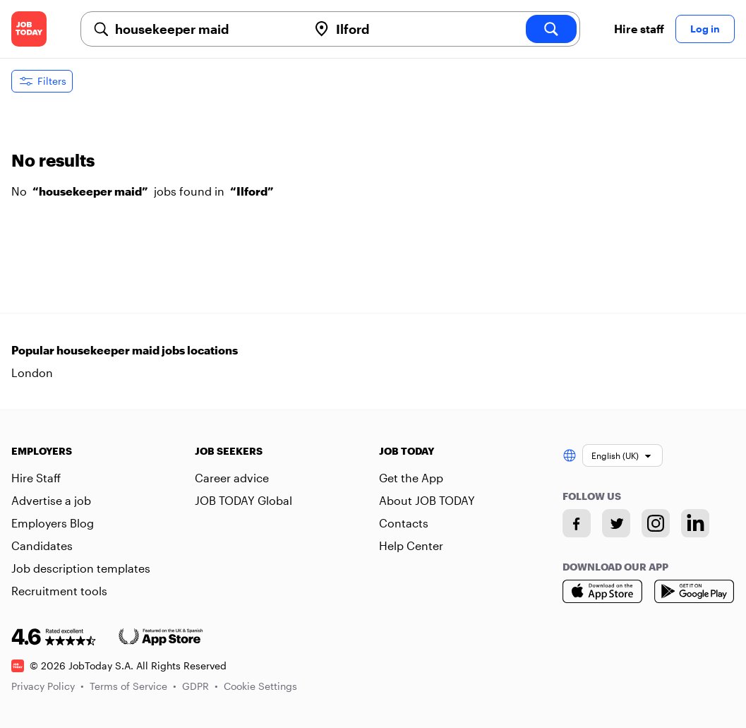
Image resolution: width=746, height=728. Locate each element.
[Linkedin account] (695, 523)
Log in (705, 29)
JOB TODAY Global (243, 500)
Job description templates (80, 568)
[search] (551, 29)
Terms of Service (133, 686)
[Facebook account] (576, 523)
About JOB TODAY (427, 500)
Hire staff (639, 28)
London (32, 372)
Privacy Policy (47, 686)
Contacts (403, 523)
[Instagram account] (656, 523)
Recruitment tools (59, 590)
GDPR (200, 686)
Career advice (232, 477)
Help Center (411, 545)
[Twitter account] (616, 523)
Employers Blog (52, 523)
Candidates (42, 545)
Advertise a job (51, 500)
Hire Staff (36, 477)
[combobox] (205, 29)
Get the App (411, 477)
